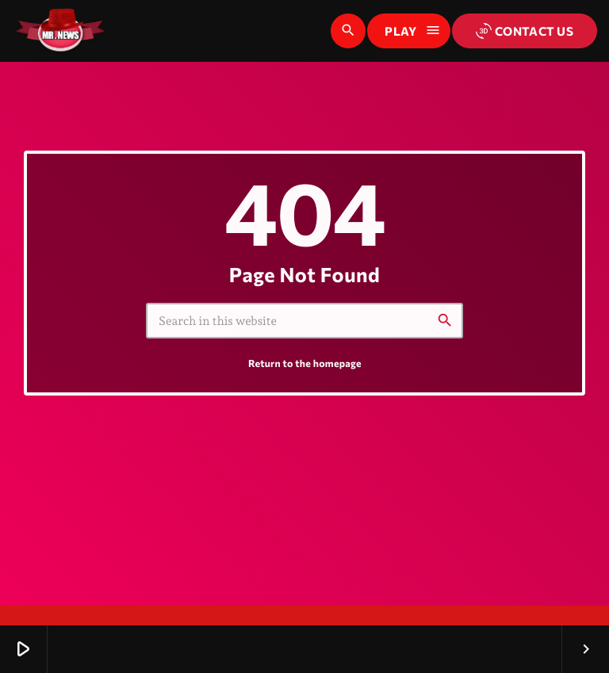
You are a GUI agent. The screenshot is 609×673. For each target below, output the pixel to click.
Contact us (524, 31)
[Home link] (60, 31)
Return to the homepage (305, 363)
